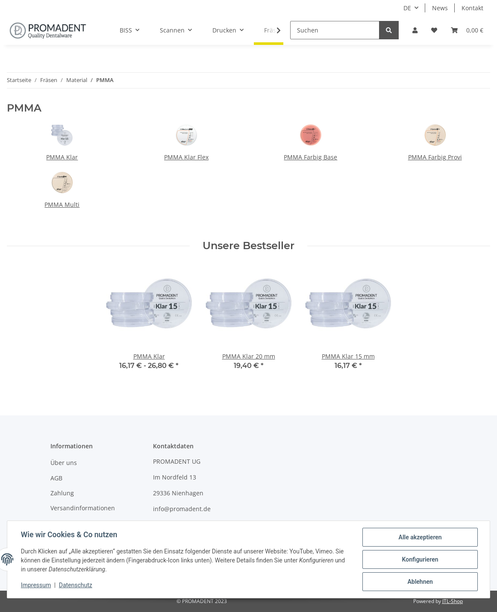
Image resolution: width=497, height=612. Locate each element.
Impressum (36, 585)
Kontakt (472, 8)
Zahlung (62, 493)
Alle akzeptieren (419, 537)
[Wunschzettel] (434, 30)
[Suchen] (334, 30)
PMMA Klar (62, 157)
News (440, 8)
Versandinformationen (82, 508)
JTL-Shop (452, 601)
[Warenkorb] (467, 30)
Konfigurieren (420, 559)
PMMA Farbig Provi (435, 157)
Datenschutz (75, 585)
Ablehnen (419, 581)
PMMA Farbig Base (310, 157)
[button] (415, 30)
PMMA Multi (61, 204)
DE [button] (407, 8)
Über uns (63, 463)
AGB (56, 478)
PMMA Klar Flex (186, 157)
